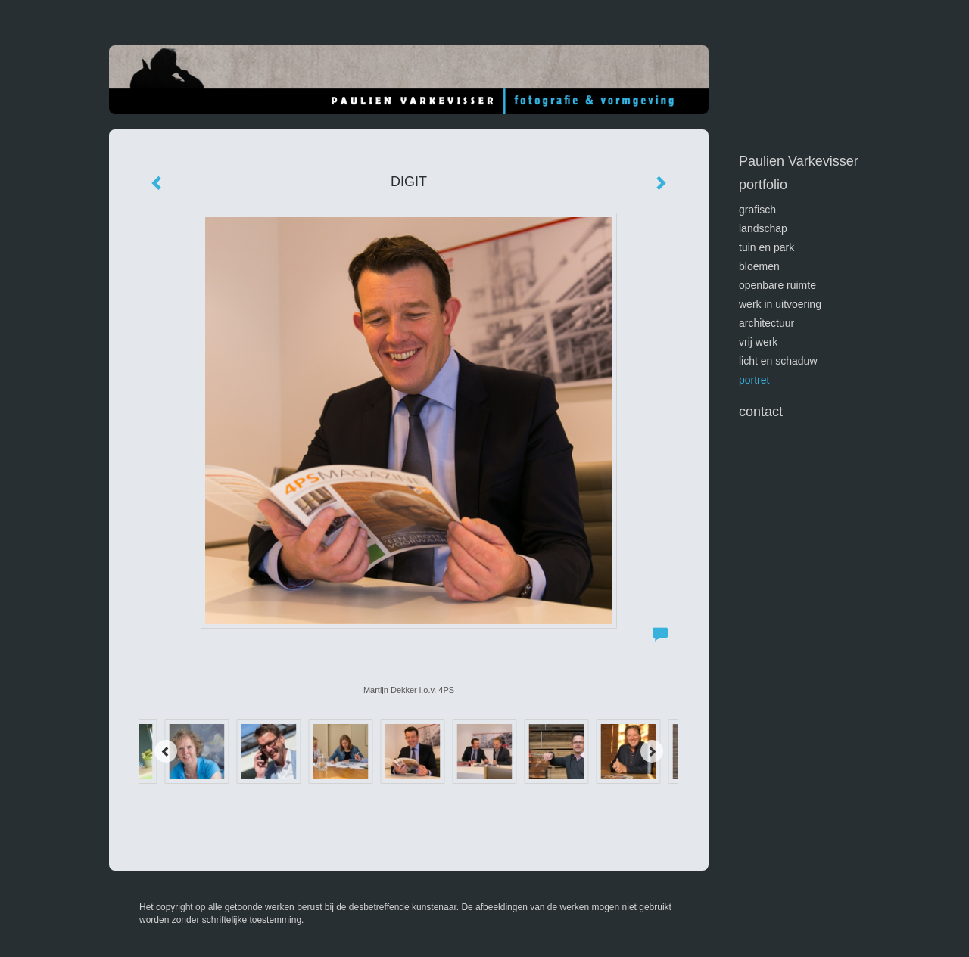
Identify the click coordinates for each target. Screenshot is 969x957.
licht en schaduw (778, 361)
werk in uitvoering (780, 304)
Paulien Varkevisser (798, 161)
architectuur (766, 323)
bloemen (759, 266)
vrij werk (758, 342)
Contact (761, 411)
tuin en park (766, 247)
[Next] (651, 751)
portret (754, 380)
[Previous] (165, 751)
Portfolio (763, 184)
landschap (763, 228)
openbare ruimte (777, 285)
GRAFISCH (757, 210)
